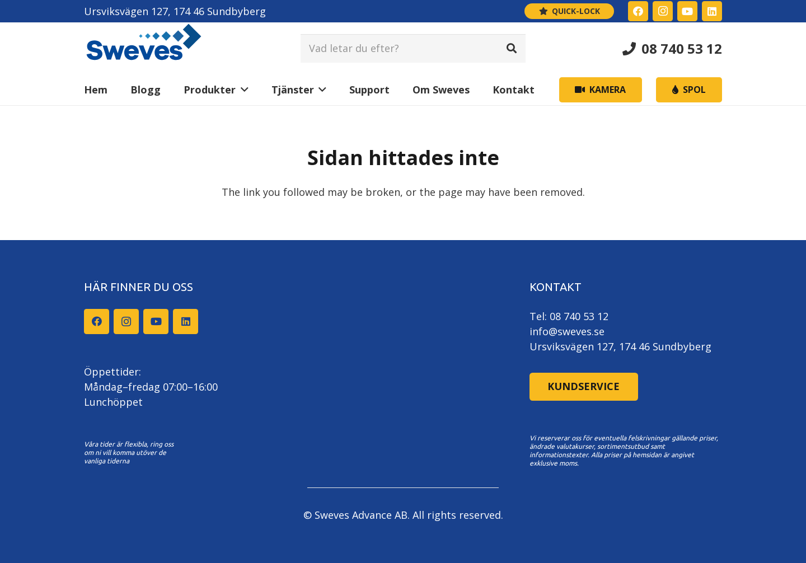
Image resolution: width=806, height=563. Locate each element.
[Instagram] (663, 11)
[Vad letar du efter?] (413, 48)
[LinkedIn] (712, 11)
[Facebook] (638, 11)
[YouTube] (687, 11)
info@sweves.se (566, 331)
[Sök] (512, 48)
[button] (242, 89)
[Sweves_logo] (144, 48)
